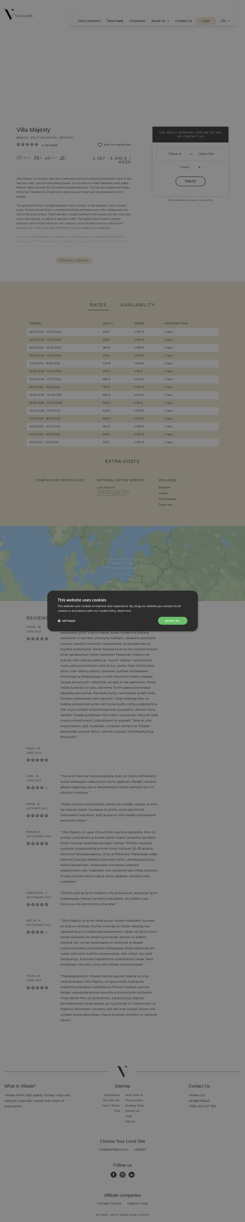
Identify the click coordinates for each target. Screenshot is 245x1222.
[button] (66, 620)
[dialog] (122, 611)
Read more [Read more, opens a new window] (125, 610)
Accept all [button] (172, 620)
